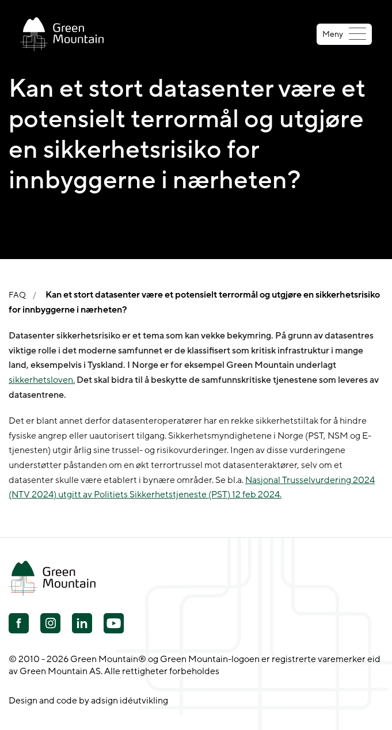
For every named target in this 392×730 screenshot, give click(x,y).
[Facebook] (19, 624)
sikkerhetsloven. (42, 380)
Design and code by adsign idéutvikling (88, 700)
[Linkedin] (82, 624)
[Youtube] (50, 623)
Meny (344, 34)
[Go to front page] (62, 34)
